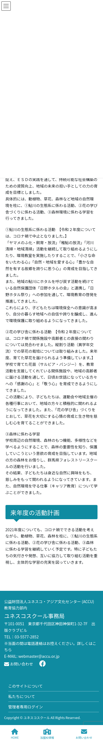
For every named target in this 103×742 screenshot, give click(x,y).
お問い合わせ (18, 664)
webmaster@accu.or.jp (39, 656)
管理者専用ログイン (25, 706)
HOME (15, 734)
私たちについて (21, 696)
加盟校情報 (47, 734)
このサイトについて (25, 686)
